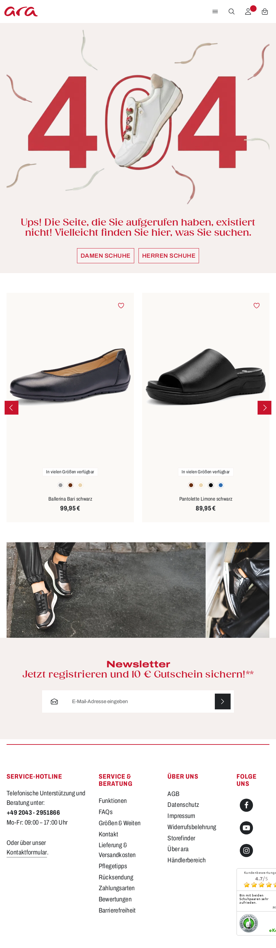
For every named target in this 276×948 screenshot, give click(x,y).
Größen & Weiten (120, 823)
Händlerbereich (186, 860)
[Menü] (215, 11)
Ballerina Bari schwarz (70, 499)
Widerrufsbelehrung (191, 827)
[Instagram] (246, 850)
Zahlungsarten (117, 888)
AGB (173, 793)
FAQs (106, 811)
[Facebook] (246, 805)
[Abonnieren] (223, 701)
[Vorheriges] (11, 408)
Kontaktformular (27, 852)
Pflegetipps (113, 866)
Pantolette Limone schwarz (206, 499)
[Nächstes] (264, 408)
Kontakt (108, 834)
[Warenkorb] (265, 11)
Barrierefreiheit (117, 910)
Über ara (177, 849)
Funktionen (113, 800)
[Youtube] (246, 827)
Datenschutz (183, 804)
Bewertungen (115, 899)
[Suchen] (231, 11)
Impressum (181, 815)
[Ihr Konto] (248, 11)
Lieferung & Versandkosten (117, 850)
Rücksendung (116, 877)
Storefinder (181, 838)
